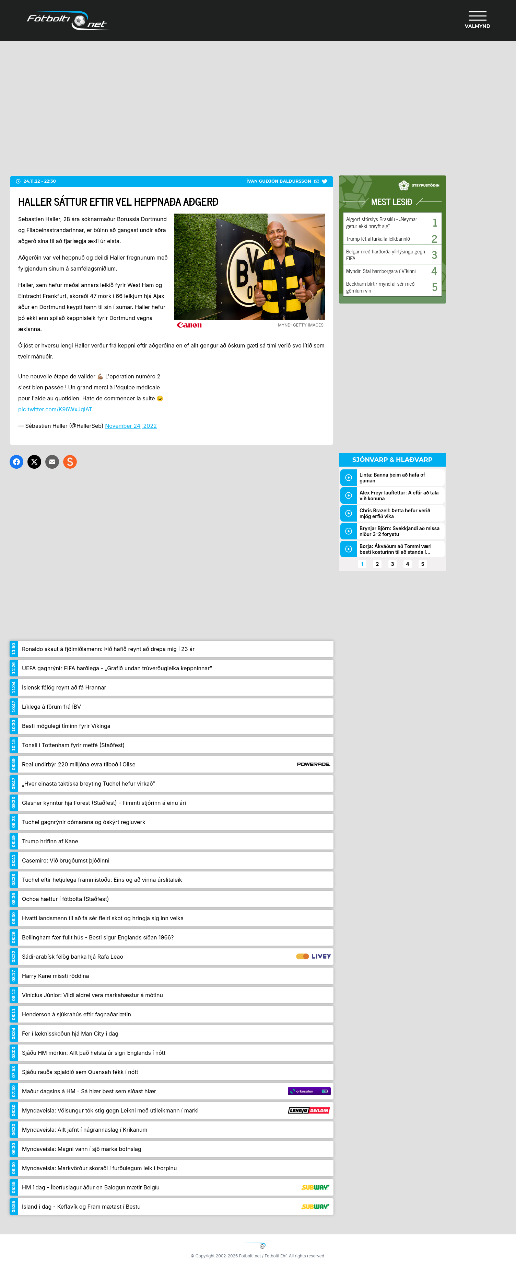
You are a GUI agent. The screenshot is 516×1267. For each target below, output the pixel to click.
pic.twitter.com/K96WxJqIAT (55, 409)
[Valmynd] (477, 21)
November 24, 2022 (131, 425)
